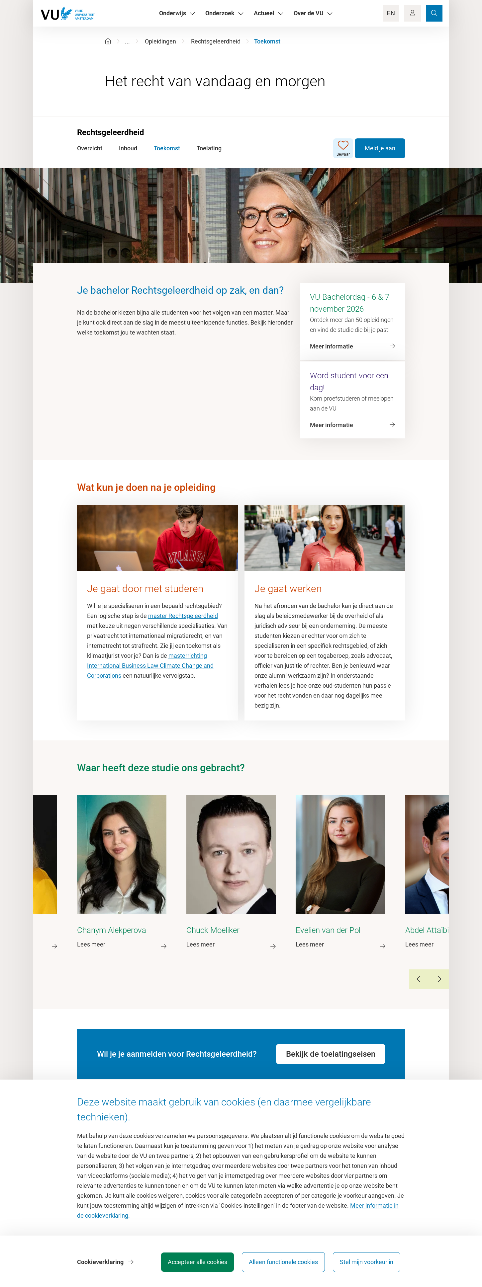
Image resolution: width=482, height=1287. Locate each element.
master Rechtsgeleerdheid (183, 615)
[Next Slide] (439, 979)
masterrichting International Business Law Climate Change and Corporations (150, 665)
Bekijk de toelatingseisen (330, 1054)
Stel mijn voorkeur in (366, 1261)
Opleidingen (160, 41)
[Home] (108, 41)
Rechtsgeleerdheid (216, 41)
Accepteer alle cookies (197, 1261)
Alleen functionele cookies (283, 1261)
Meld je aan (380, 148)
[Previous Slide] (419, 979)
